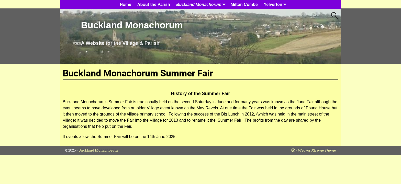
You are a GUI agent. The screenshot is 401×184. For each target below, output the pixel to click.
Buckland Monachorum (132, 25)
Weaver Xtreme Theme (317, 150)
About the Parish (153, 4)
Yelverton (276, 4)
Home (125, 4)
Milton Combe (244, 4)
